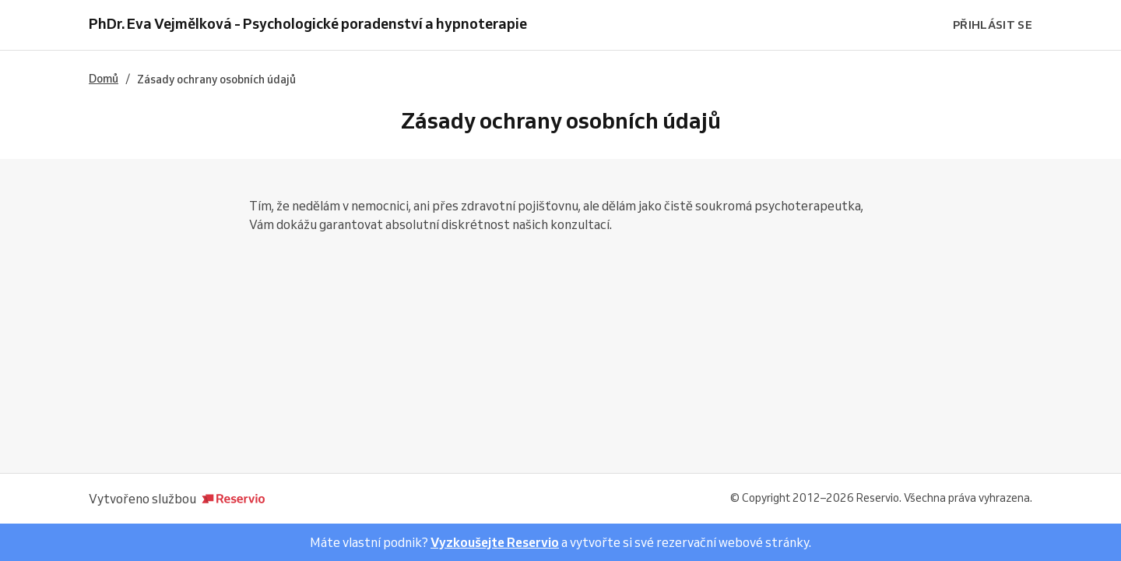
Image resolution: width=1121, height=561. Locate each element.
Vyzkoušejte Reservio (494, 542)
